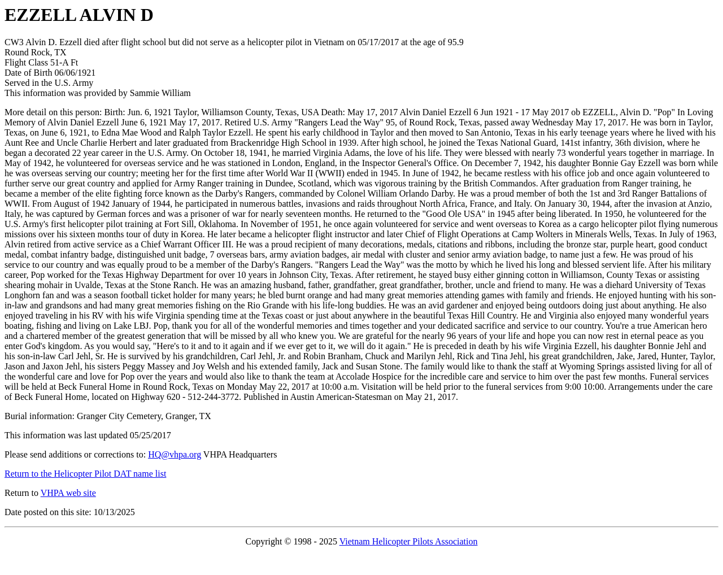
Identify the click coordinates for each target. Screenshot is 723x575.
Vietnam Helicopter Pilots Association (408, 541)
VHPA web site (68, 493)
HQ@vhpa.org (174, 454)
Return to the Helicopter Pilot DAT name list (85, 473)
